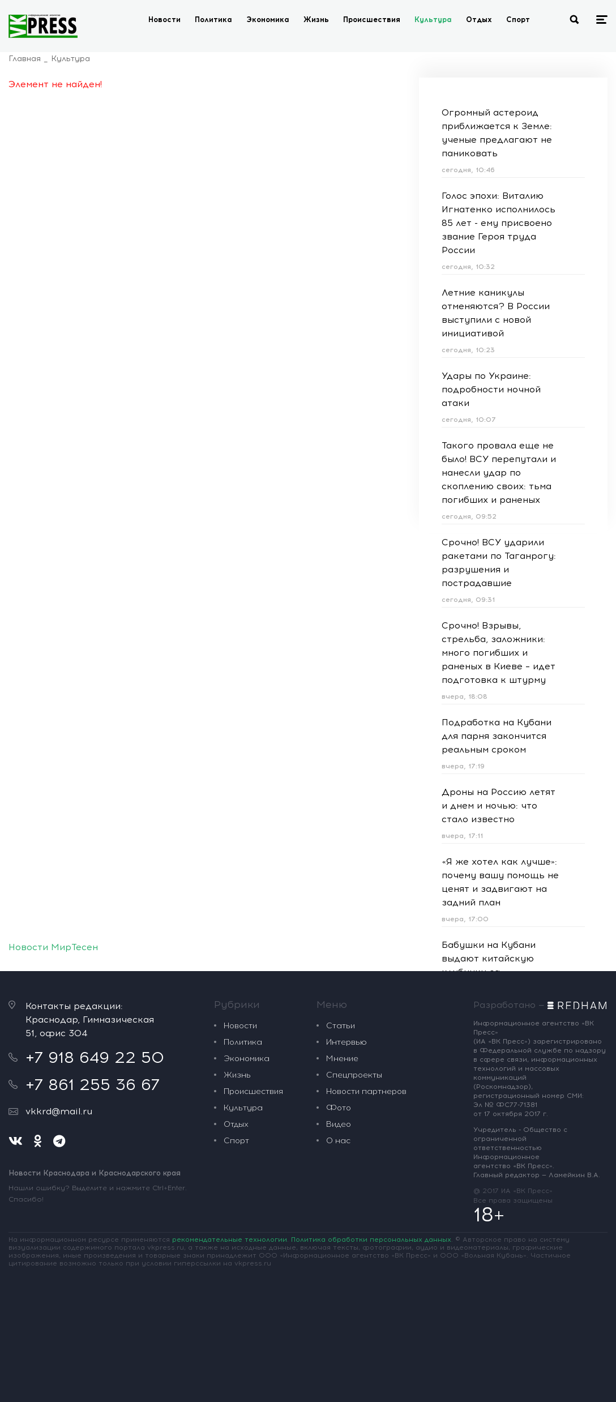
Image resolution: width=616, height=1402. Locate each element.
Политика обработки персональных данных (371, 1239)
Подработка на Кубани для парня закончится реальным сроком (496, 736)
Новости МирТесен (53, 947)
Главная (24, 58)
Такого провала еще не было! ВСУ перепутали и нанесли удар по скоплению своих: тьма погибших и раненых (499, 472)
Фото (338, 1108)
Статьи (340, 1026)
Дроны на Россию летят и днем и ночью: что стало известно (498, 805)
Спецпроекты (354, 1075)
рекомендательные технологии (229, 1239)
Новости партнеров (366, 1091)
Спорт (518, 19)
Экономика (267, 19)
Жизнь (316, 19)
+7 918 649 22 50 (94, 1057)
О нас (338, 1140)
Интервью (346, 1042)
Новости (164, 19)
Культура (433, 19)
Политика (213, 19)
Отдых (479, 19)
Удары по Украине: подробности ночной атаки (491, 389)
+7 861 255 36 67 (92, 1084)
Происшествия (371, 19)
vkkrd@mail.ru (58, 1111)
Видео (338, 1124)
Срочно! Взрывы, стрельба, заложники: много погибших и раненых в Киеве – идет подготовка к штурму (498, 652)
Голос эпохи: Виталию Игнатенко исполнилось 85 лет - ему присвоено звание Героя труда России (498, 222)
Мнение (342, 1058)
